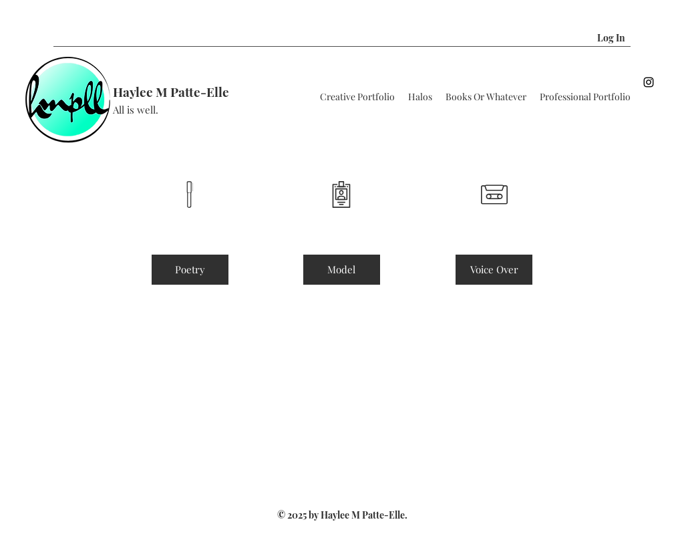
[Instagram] (648, 82)
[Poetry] (190, 270)
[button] (647, 37)
